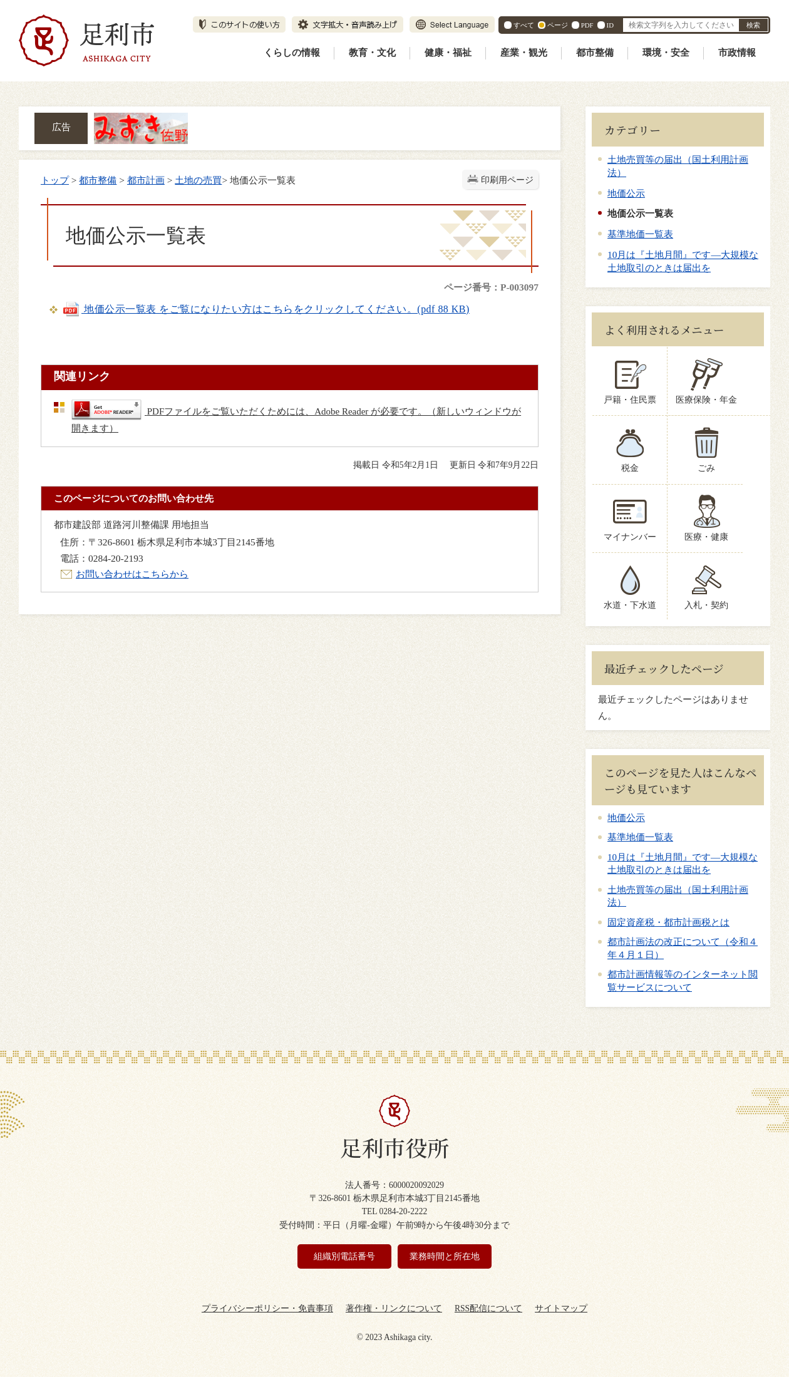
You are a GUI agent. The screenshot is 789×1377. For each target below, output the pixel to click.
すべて (523, 25)
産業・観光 (523, 53)
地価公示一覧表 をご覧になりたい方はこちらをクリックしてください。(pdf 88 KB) (266, 309)
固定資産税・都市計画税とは (668, 922)
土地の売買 (198, 180)
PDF (587, 25)
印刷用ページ (507, 180)
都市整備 (595, 53)
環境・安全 (665, 53)
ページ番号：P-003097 (491, 287)
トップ (55, 180)
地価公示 (626, 193)
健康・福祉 (448, 53)
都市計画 (146, 180)
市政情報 (737, 53)
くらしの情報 (292, 53)
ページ (557, 25)
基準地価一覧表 (640, 234)
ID (610, 25)
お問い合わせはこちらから (132, 574)
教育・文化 (372, 53)
